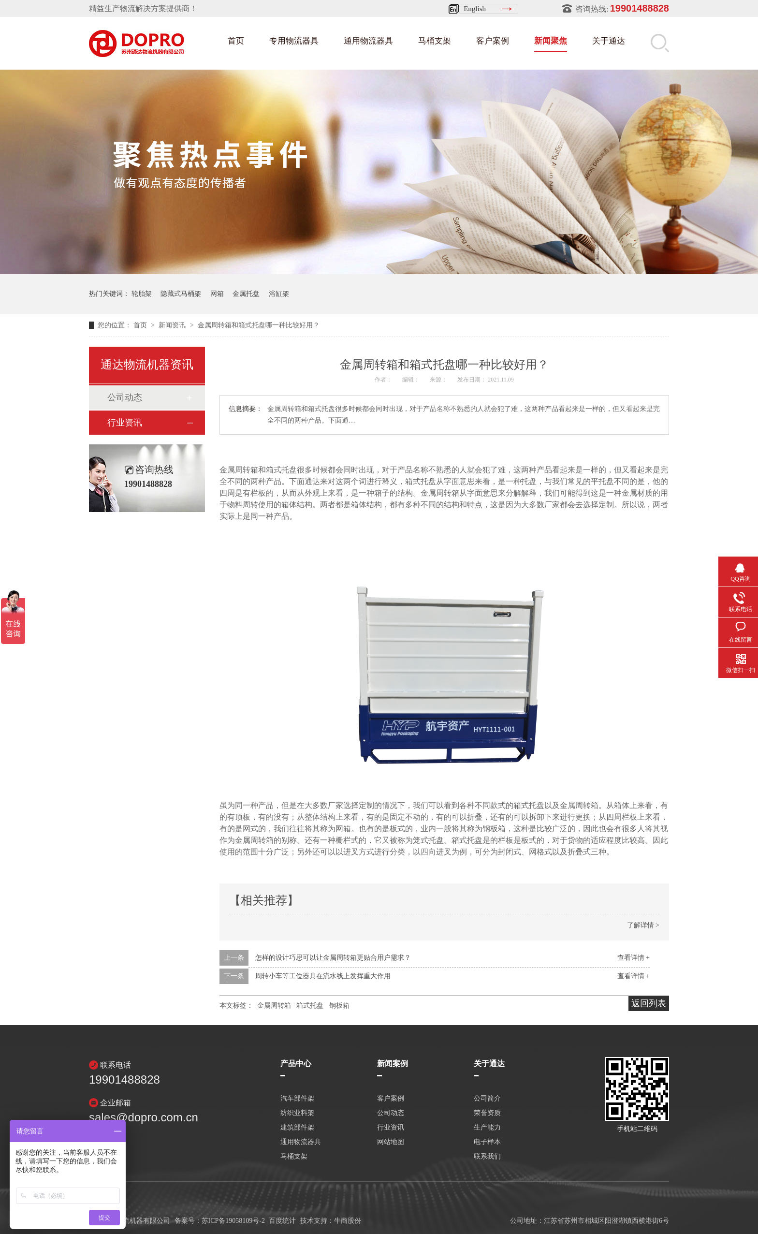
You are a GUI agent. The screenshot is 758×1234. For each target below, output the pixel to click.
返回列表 (648, 1003)
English (475, 9)
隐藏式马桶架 (180, 293)
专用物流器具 (294, 40)
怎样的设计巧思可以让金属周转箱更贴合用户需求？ (333, 957)
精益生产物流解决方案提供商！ (143, 8)
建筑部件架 (297, 1127)
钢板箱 (339, 1005)
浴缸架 (279, 293)
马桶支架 (434, 40)
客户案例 (492, 40)
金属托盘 (246, 293)
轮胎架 (141, 293)
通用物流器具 (368, 40)
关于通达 (608, 40)
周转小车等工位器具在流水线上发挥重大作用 (323, 976)
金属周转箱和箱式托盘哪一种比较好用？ (259, 325)
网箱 (217, 293)
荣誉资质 (487, 1113)
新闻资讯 (173, 325)
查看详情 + (633, 957)
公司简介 (487, 1098)
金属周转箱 (274, 1005)
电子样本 (487, 1142)
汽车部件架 (297, 1098)
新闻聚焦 (550, 40)
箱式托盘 (309, 1005)
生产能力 (487, 1127)
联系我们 (487, 1156)
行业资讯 (124, 422)
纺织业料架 (297, 1113)
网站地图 (390, 1142)
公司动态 (124, 397)
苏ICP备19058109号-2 (233, 1220)
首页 (236, 40)
